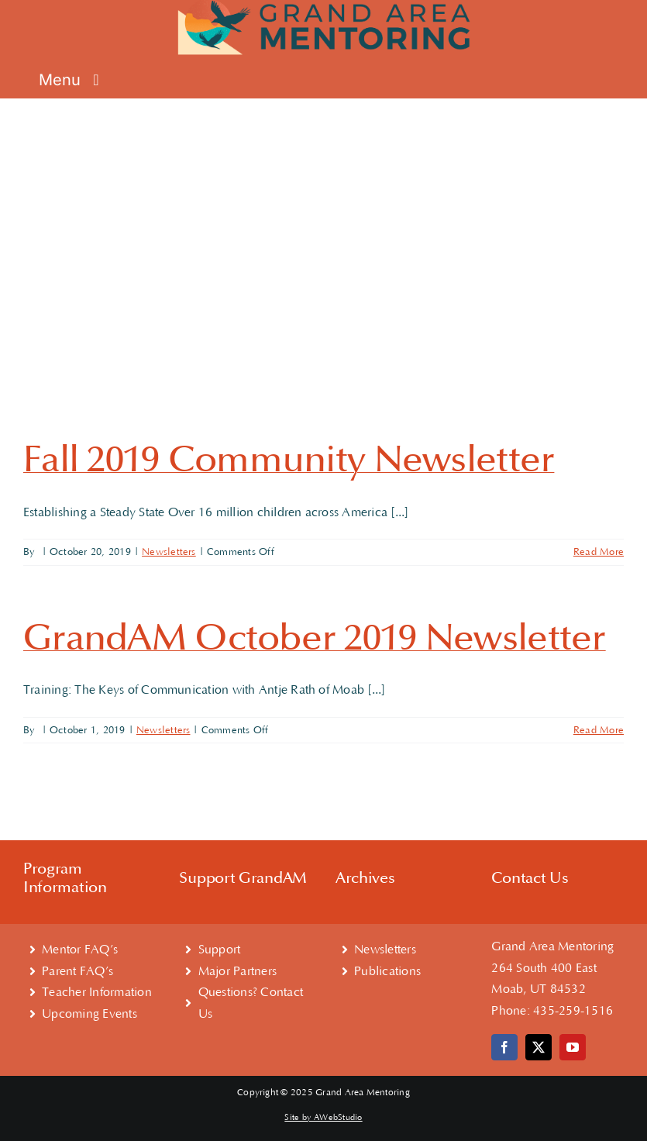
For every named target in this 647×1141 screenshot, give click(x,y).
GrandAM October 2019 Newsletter (314, 637)
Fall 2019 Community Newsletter (288, 459)
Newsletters (169, 551)
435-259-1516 (573, 1011)
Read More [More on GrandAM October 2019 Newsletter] (598, 730)
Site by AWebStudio (323, 1117)
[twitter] (538, 1047)
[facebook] (504, 1047)
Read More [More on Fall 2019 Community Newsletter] (598, 551)
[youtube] (572, 1047)
